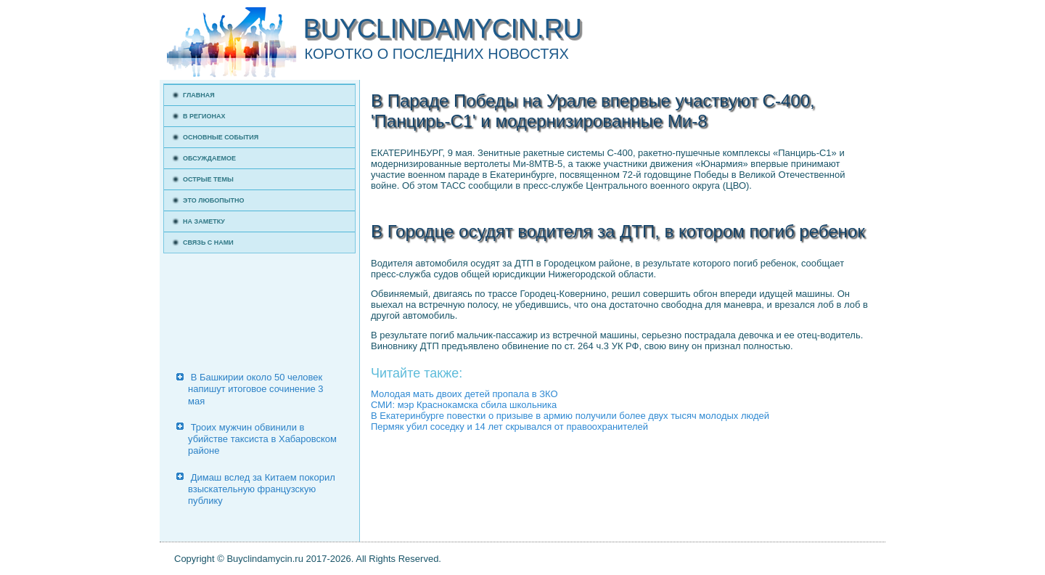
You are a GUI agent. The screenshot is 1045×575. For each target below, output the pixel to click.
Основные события (220, 137)
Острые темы (208, 179)
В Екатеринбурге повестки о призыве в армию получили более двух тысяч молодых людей (570, 415)
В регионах (204, 116)
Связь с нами (208, 242)
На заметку (204, 221)
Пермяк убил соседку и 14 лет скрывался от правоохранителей (509, 426)
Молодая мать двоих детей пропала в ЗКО (464, 393)
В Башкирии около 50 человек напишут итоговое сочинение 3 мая (256, 389)
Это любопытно (214, 200)
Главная (199, 95)
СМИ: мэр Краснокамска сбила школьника (464, 404)
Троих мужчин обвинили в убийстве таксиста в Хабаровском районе (262, 439)
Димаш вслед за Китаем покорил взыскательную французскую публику (261, 489)
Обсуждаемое (209, 158)
